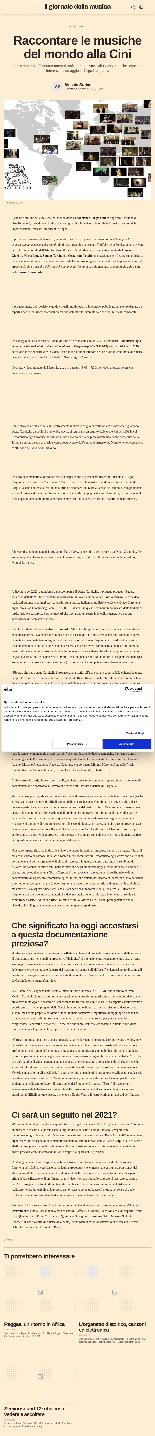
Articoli (82, 26)
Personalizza (77, 743)
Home (72, 26)
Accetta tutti (126, 743)
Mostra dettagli (135, 732)
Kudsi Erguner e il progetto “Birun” (89, 1083)
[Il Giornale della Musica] (78, 7)
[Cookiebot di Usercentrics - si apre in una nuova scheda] (127, 689)
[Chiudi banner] (150, 689)
